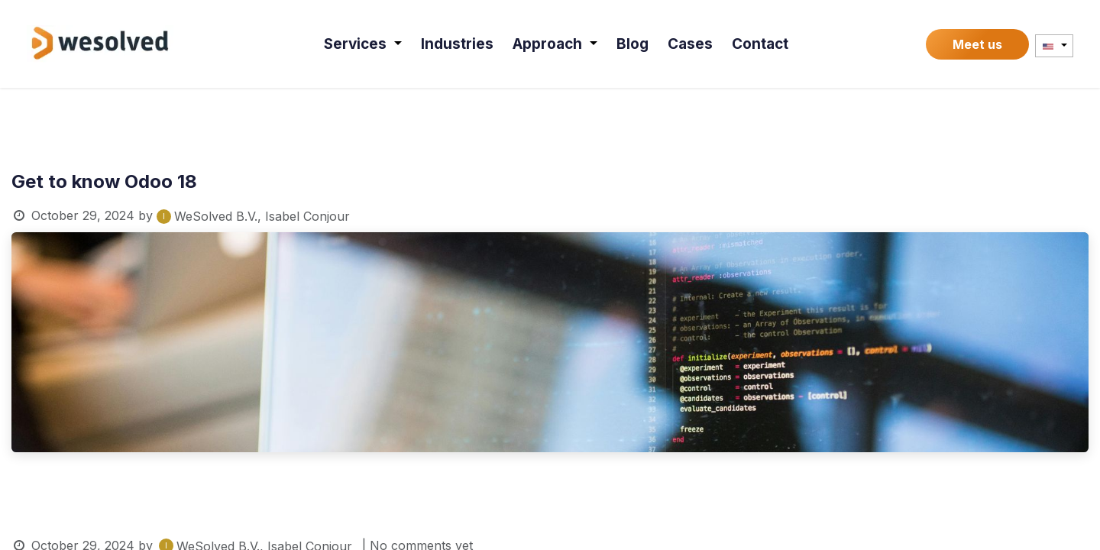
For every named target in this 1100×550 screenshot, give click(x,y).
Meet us (977, 44)
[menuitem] (362, 44)
